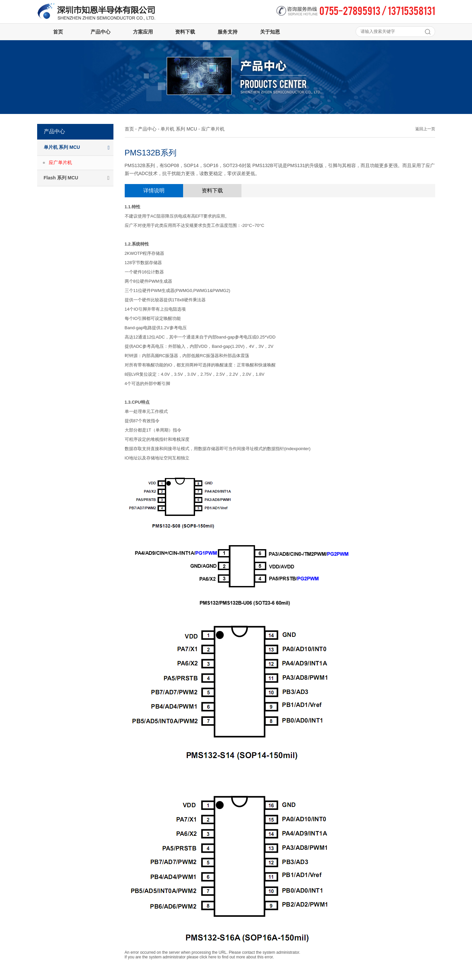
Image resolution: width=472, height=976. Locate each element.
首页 (129, 129)
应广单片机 (60, 162)
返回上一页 (425, 129)
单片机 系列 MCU (179, 129)
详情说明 (154, 190)
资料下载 (212, 190)
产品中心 (147, 129)
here (212, 957)
